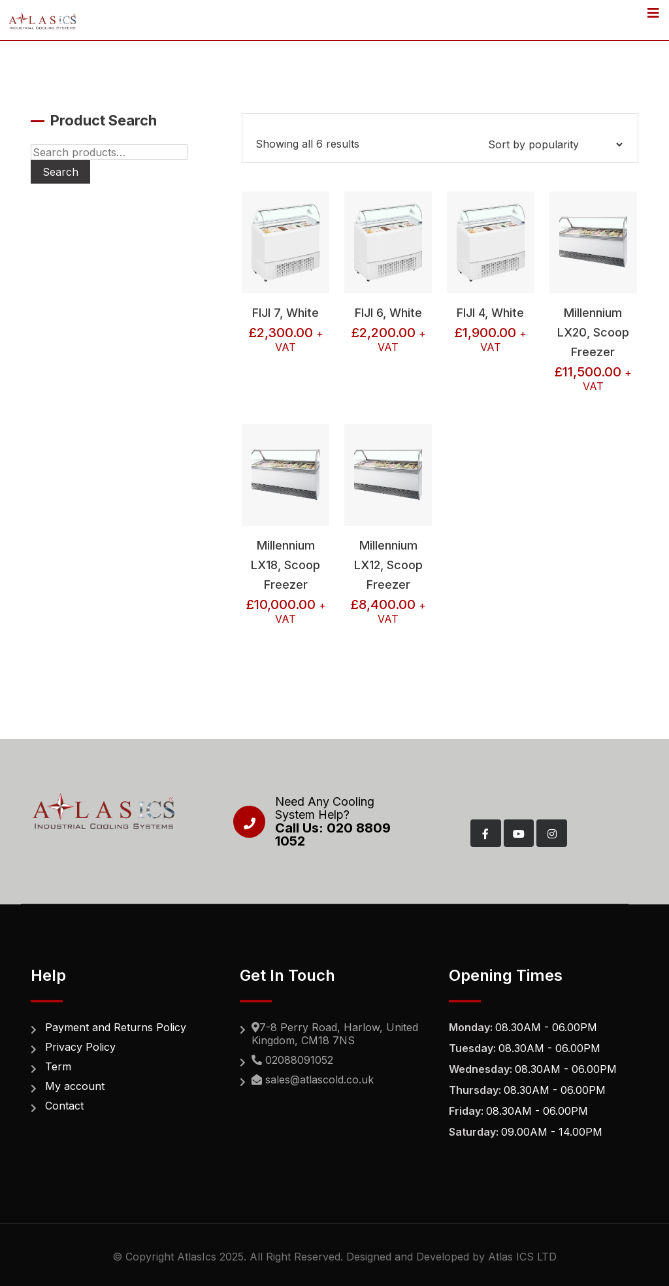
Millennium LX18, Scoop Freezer (285, 564)
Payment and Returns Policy (115, 1027)
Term (58, 1066)
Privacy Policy (80, 1046)
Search (60, 171)
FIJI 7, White (285, 313)
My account (75, 1086)
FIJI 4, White (490, 313)
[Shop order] (555, 144)
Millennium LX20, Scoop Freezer (593, 332)
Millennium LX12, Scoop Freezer (388, 564)
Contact (64, 1105)
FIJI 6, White (388, 313)
